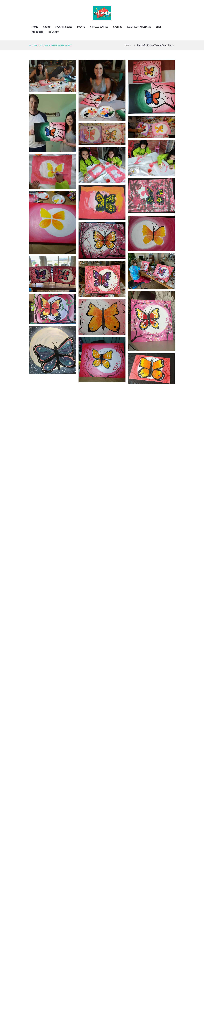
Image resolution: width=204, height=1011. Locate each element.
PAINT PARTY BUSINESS (139, 26)
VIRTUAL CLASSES (99, 26)
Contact (54, 32)
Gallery (117, 26)
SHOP (159, 26)
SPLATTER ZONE (63, 26)
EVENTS (81, 26)
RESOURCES (37, 32)
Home (35, 26)
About (46, 26)
